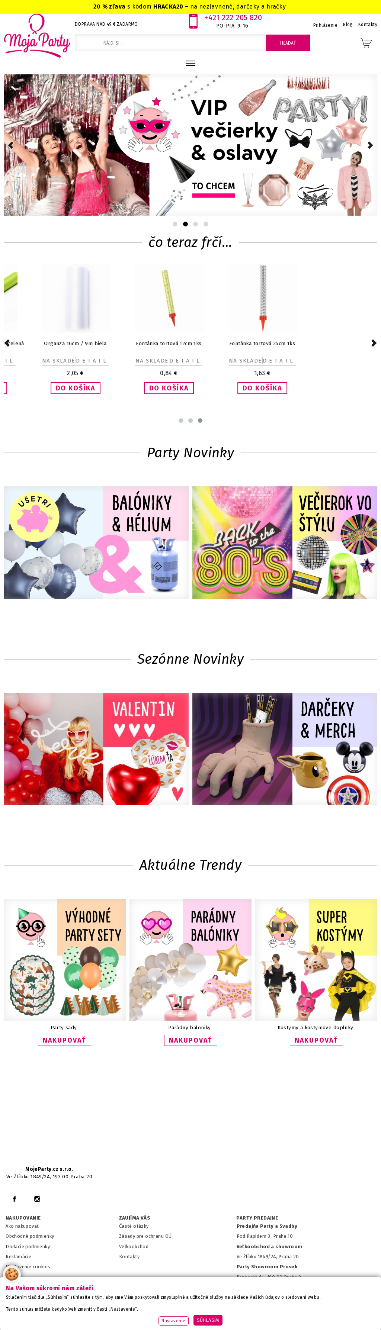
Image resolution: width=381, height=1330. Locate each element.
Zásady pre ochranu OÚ (145, 1236)
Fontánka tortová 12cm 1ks (216, 343)
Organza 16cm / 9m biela (123, 343)
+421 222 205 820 (233, 17)
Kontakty (129, 1256)
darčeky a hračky (260, 6)
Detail (46, 360)
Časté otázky (134, 1226)
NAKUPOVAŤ (64, 1040)
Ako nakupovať (22, 1226)
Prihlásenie (325, 25)
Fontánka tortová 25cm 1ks (310, 343)
